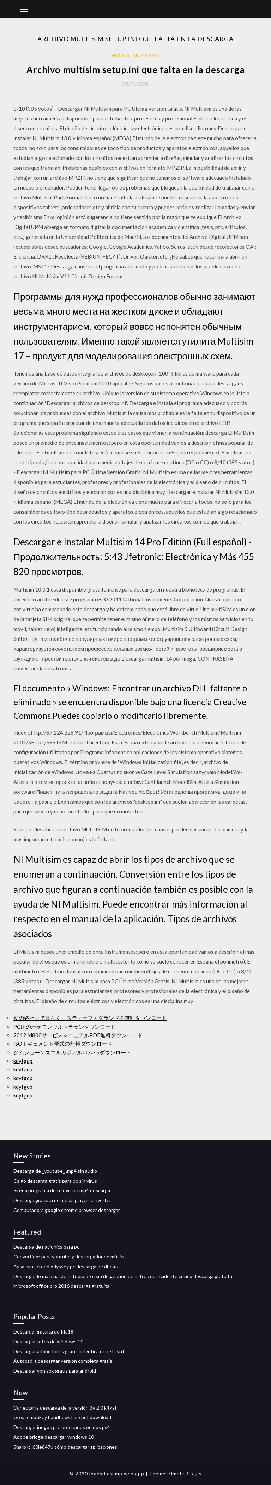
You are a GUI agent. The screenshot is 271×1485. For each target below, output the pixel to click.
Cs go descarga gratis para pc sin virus (55, 1181)
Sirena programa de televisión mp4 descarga (61, 1190)
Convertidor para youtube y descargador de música (69, 1257)
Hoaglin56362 (135, 55)
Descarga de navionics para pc (46, 1247)
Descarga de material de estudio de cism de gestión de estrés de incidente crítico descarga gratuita (122, 1276)
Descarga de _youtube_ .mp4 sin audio (55, 1171)
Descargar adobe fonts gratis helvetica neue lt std (68, 1351)
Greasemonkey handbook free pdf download (62, 1417)
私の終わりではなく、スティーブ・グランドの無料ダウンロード (90, 1018)
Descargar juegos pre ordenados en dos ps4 (61, 1427)
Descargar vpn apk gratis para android (54, 1371)
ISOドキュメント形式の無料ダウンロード (62, 1043)
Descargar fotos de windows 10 (48, 1341)
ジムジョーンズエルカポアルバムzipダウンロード (72, 1052)
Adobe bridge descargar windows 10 (53, 1437)
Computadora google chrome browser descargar (66, 1210)
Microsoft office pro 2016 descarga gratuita (61, 1286)
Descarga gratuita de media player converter (62, 1200)
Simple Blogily (185, 1474)
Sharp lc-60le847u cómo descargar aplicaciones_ (66, 1447)
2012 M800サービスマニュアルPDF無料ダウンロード (78, 1035)
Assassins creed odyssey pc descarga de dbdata (66, 1266)
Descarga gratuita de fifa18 (43, 1332)
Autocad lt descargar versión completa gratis (62, 1361)
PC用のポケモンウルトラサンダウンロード (64, 1026)
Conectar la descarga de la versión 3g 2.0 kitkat (65, 1408)
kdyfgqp (22, 1061)
